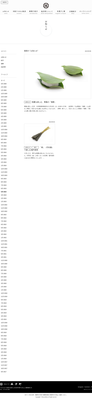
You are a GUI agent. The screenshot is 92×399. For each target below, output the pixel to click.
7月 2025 (3, 106)
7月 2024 (3, 146)
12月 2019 (4, 293)
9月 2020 (3, 267)
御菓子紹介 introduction (32, 12)
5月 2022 (3, 227)
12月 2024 (4, 129)
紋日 (35, 147)
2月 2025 (3, 123)
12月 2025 (4, 93)
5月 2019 (3, 309)
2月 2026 (3, 87)
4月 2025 (3, 116)
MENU (4, 2)
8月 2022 (3, 218)
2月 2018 (3, 355)
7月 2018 (3, 339)
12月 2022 (4, 205)
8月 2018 (3, 336)
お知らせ (27, 102)
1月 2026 (3, 90)
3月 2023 (3, 195)
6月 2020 (3, 277)
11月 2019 (4, 296)
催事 (2, 63)
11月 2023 (4, 172)
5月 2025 (3, 113)
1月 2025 (3, 126)
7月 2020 (3, 273)
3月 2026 (3, 83)
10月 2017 (4, 368)
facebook (87, 387)
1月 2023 (3, 201)
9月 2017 (3, 371)
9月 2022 (3, 214)
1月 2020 (3, 290)
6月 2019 (3, 306)
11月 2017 (4, 365)
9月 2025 (3, 100)
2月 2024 (3, 162)
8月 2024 (3, 142)
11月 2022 (4, 208)
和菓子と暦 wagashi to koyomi (59, 12)
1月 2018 (3, 358)
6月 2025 (3, 110)
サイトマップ (88, 389)
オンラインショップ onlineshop (85, 12)
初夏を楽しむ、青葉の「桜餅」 (44, 102)
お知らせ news (6, 12)
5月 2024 (3, 152)
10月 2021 (4, 247)
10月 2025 (4, 97)
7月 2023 (3, 185)
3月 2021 (3, 257)
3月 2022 (3, 234)
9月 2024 (3, 139)
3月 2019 (3, 316)
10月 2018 (4, 329)
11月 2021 (4, 244)
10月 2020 (4, 263)
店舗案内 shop (72, 12)
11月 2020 (4, 260)
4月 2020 (3, 280)
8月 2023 (3, 182)
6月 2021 (3, 254)
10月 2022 (4, 211)
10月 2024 (4, 136)
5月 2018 (3, 345)
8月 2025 (3, 103)
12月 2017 (4, 362)
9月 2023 (3, 178)
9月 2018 (3, 332)
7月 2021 (3, 250)
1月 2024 (3, 165)
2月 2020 (3, 286)
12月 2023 (4, 169)
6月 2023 (3, 188)
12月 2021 (4, 241)
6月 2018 (3, 342)
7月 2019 (3, 303)
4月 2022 (3, 231)
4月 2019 (3, 313)
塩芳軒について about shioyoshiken (46, 12)
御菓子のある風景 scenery (19, 12)
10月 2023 (4, 175)
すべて (3, 80)
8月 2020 (3, 270)
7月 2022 (3, 221)
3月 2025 (3, 119)
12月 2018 (4, 322)
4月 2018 (3, 349)
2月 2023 (3, 198)
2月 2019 (3, 319)
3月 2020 (3, 283)
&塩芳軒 (3, 67)
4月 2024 (3, 155)
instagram (80, 387)
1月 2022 (3, 237)
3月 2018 (3, 352)
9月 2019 (3, 300)
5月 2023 (3, 192)
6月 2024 (3, 149)
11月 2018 (4, 326)
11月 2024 (4, 133)
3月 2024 (3, 159)
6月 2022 (3, 224)
